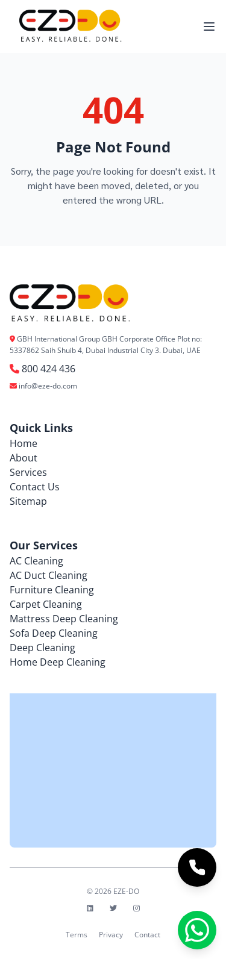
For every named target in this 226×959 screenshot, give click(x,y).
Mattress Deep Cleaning (64, 618)
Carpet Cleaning (46, 604)
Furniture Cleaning (52, 589)
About (23, 457)
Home (23, 443)
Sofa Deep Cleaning (54, 633)
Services (28, 472)
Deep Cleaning (42, 647)
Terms (76, 934)
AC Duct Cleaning (48, 575)
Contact (147, 934)
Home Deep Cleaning (57, 662)
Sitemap (28, 501)
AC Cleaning (36, 560)
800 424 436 (48, 368)
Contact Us (35, 486)
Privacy (111, 934)
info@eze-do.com (48, 386)
